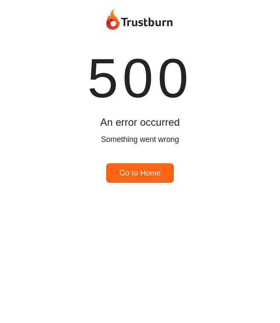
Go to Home (140, 173)
